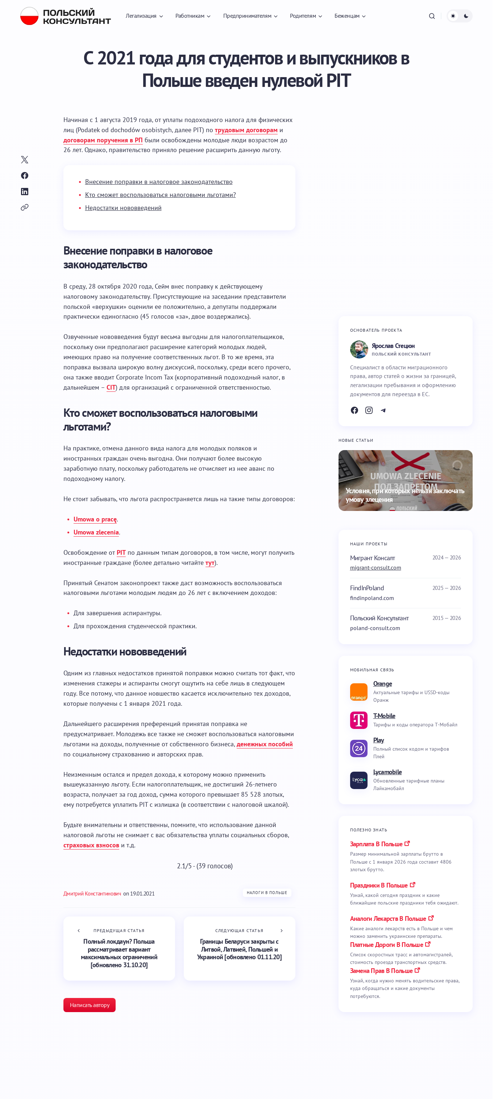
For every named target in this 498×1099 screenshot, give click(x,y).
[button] (432, 16)
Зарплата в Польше (376, 844)
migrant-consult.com (375, 567)
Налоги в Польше (267, 892)
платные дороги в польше (386, 944)
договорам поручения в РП (103, 140)
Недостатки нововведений (123, 208)
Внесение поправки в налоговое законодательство (159, 181)
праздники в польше (379, 885)
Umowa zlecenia (96, 532)
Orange (382, 683)
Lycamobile (387, 772)
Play (378, 740)
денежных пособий (265, 744)
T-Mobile (384, 716)
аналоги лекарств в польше (388, 918)
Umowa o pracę (95, 519)
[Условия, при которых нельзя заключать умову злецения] (406, 480)
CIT (111, 387)
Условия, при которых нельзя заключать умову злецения (405, 495)
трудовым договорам (246, 130)
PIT (121, 552)
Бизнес (92, 1090)
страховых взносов (91, 845)
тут (210, 562)
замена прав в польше (381, 970)
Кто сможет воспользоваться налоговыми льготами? (160, 194)
